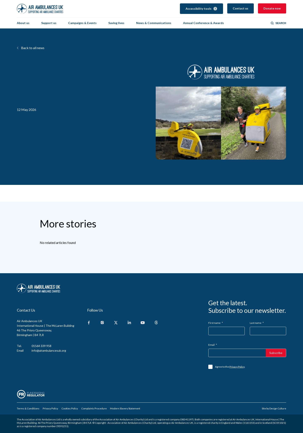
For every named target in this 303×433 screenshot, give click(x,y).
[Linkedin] (129, 322)
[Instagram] (102, 322)
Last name (257, 323)
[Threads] (156, 322)
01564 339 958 (41, 346)
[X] (116, 322)
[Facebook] (89, 322)
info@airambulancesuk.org (49, 350)
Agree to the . (230, 366)
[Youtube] (143, 322)
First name (215, 323)
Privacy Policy (237, 366)
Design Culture (277, 408)
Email (212, 345)
